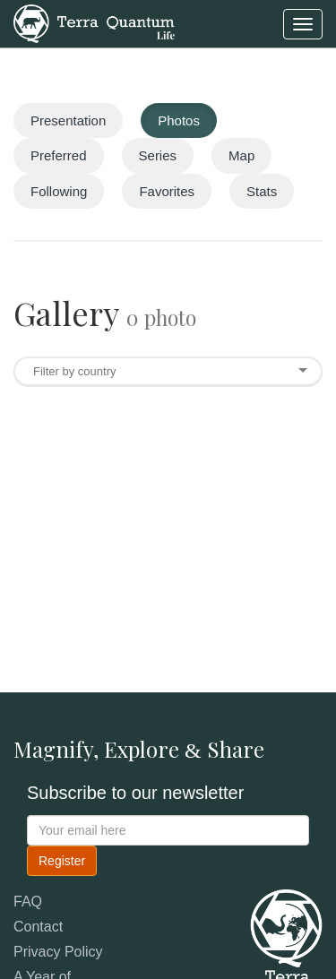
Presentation (68, 120)
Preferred (58, 155)
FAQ (27, 901)
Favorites (166, 191)
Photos (179, 120)
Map (241, 155)
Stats (261, 191)
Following (58, 191)
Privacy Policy (58, 951)
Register (62, 861)
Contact (38, 926)
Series (158, 155)
